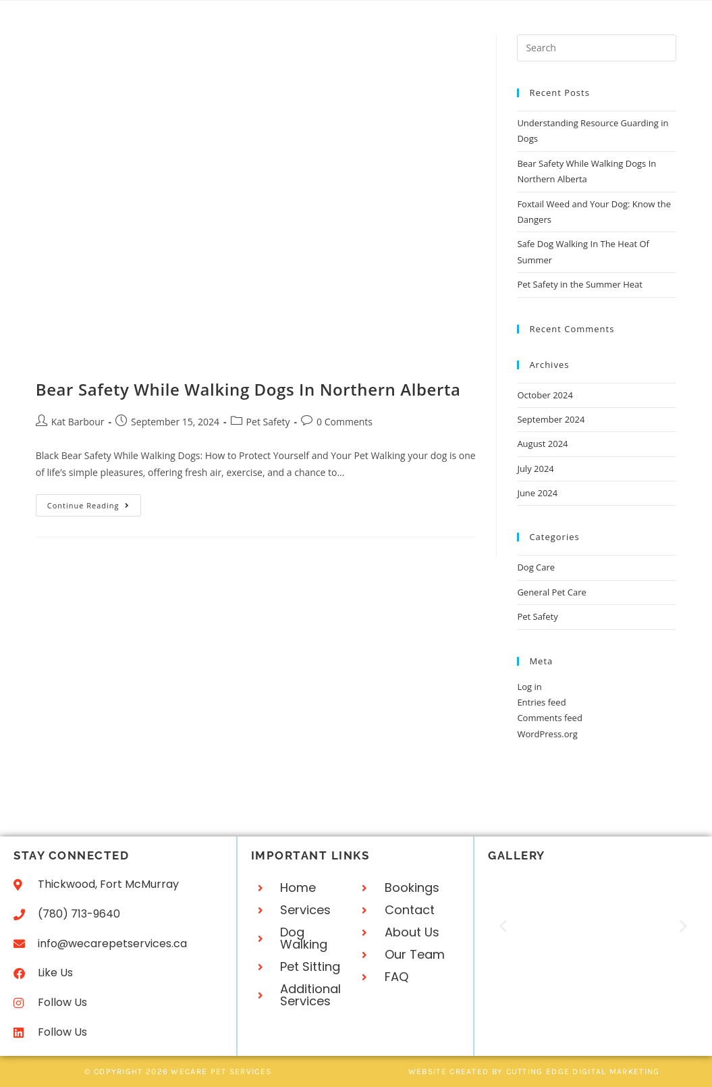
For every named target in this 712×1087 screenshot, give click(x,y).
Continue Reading (94, 502)
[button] (503, 926)
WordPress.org (547, 734)
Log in (529, 687)
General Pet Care (551, 592)
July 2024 (535, 468)
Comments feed (549, 718)
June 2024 (537, 493)
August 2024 (542, 444)
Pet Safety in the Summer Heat (579, 284)
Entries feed (541, 702)
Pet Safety (268, 421)
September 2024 (550, 419)
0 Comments (345, 421)
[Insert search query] (596, 47)
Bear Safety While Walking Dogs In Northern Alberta (248, 389)
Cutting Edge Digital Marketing (583, 1071)
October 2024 (544, 395)
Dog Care (536, 567)
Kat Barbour (78, 421)
